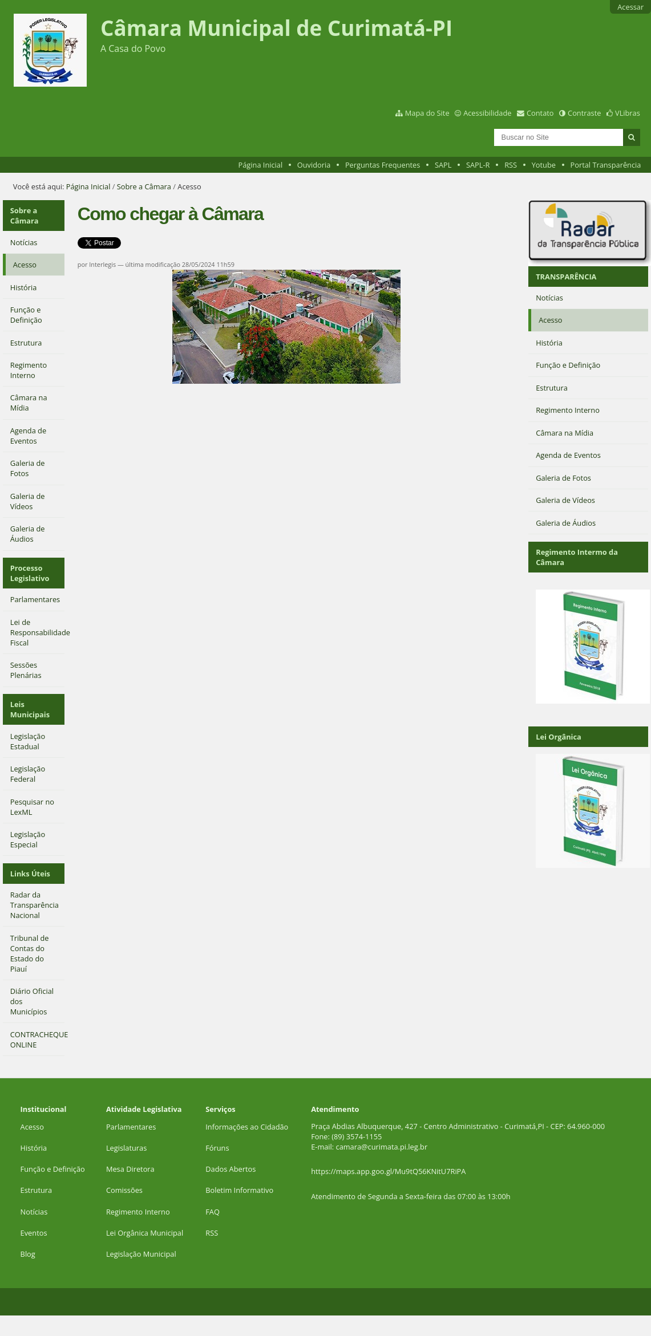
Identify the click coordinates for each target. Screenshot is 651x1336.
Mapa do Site (427, 113)
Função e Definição (53, 1169)
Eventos (34, 1233)
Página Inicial (260, 165)
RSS (510, 165)
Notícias (34, 1212)
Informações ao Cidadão (246, 1127)
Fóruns (217, 1148)
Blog (28, 1254)
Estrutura (36, 1190)
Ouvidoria (314, 165)
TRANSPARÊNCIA (566, 276)
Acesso (32, 1127)
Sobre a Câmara (144, 186)
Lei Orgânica (558, 737)
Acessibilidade (487, 113)
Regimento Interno (138, 1212)
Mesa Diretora (130, 1169)
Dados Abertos (230, 1169)
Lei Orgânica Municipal (144, 1233)
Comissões (124, 1190)
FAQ (212, 1212)
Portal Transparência (606, 165)
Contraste (584, 113)
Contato (540, 113)
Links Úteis (30, 873)
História (34, 1148)
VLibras (627, 113)
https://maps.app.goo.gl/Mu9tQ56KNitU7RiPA (388, 1171)
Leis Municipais (30, 709)
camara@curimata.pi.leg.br (382, 1147)
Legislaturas (126, 1148)
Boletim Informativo (239, 1190)
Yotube (544, 165)
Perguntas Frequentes (382, 165)
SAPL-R (478, 165)
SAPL (443, 165)
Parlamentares (131, 1127)
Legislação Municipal (141, 1254)
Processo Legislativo (30, 573)
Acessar (630, 7)
